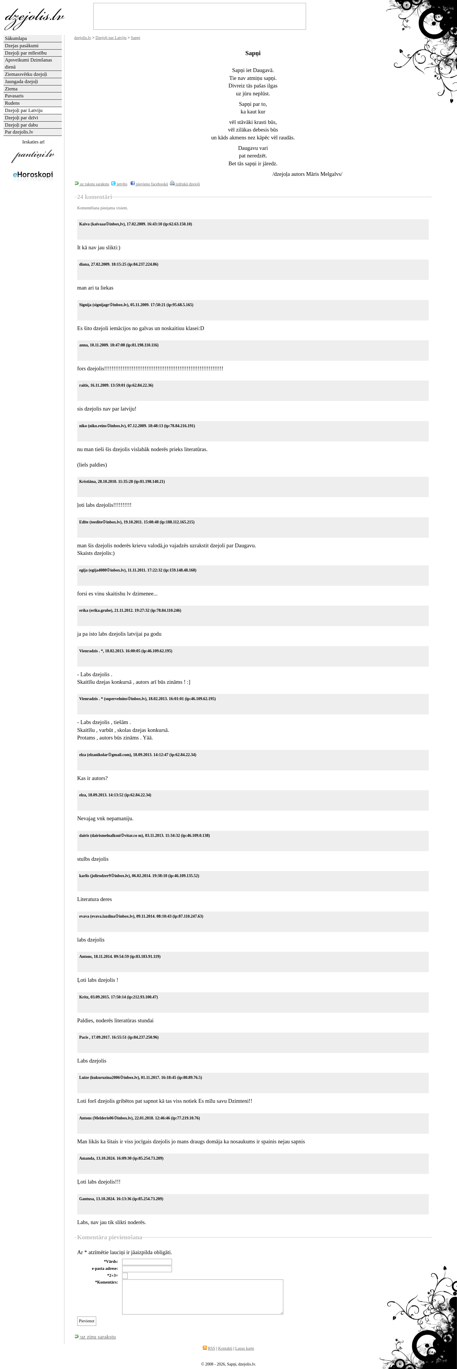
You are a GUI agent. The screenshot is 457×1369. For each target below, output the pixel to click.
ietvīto (119, 184)
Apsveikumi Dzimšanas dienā (28, 63)
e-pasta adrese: (105, 1268)
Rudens (12, 103)
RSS (211, 1348)
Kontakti (225, 1348)
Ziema (11, 89)
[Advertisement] (32, 278)
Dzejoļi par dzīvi (21, 117)
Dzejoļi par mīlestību (26, 53)
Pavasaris (14, 96)
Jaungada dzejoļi (21, 81)
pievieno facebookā (149, 184)
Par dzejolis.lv (19, 132)
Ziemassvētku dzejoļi (26, 74)
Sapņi (135, 38)
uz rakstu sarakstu (91, 184)
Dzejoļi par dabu (21, 125)
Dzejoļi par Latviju (111, 38)
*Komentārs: (106, 1282)
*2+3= (112, 1275)
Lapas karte (244, 1348)
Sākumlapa (16, 38)
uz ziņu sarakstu (95, 1337)
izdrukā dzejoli (185, 184)
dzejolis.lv (82, 38)
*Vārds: (111, 1261)
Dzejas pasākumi (22, 45)
